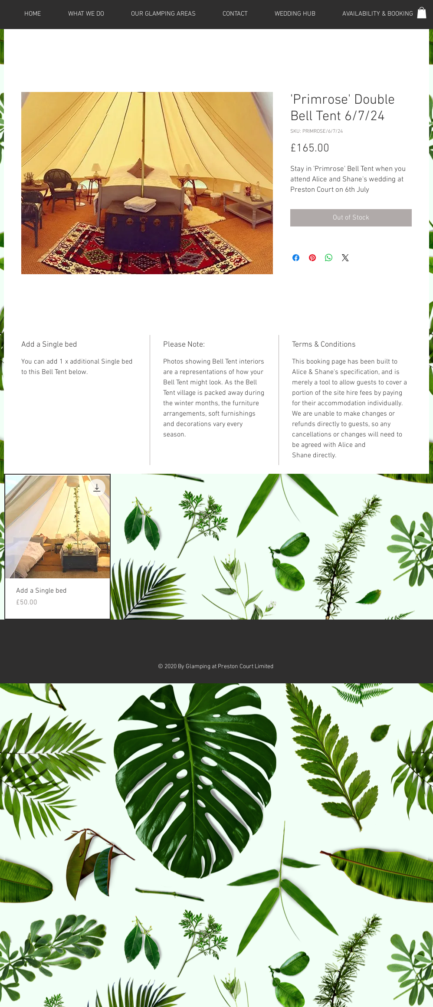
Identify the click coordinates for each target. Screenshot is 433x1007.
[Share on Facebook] (296, 258)
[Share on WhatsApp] (329, 258)
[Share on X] (345, 258)
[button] (421, 12)
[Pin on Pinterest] (312, 258)
